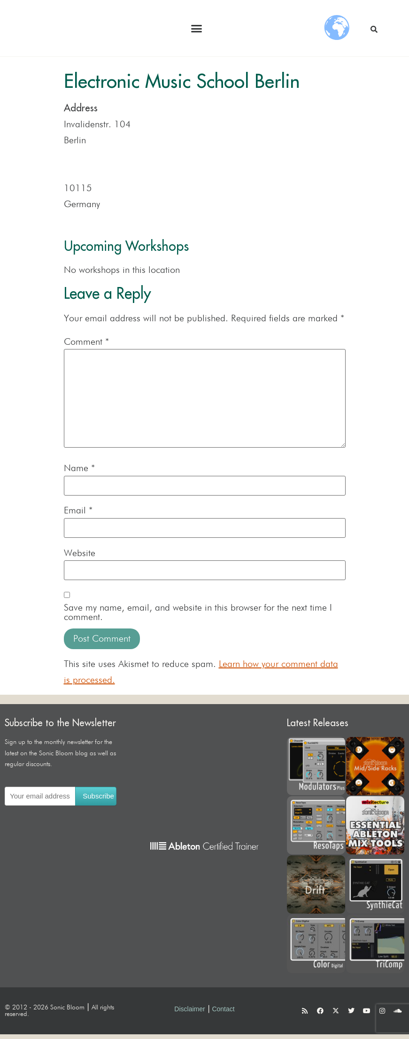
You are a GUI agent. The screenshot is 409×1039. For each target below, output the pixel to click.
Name (79, 468)
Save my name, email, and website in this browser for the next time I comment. (198, 612)
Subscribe (98, 796)
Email (78, 510)
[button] (197, 28)
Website (79, 553)
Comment (86, 342)
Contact (223, 1009)
